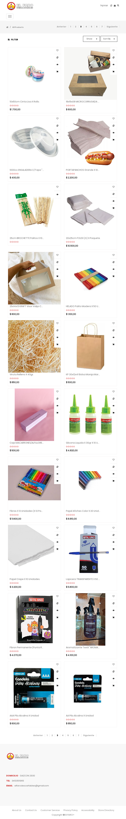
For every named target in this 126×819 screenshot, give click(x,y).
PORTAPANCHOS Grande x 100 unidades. (83, 170)
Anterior (61, 26)
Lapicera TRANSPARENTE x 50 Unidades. (83, 579)
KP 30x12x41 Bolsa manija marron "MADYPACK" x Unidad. (83, 374)
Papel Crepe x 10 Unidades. (25, 579)
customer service (50, 810)
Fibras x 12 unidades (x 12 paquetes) (27, 511)
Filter (13, 39)
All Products (18, 27)
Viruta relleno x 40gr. (22, 374)
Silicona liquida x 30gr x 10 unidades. (83, 443)
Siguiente (112, 26)
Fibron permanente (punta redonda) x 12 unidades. (27, 647)
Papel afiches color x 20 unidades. (83, 511)
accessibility (87, 810)
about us (16, 810)
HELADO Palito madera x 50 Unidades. (83, 306)
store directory (106, 810)
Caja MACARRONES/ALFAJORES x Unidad (27, 443)
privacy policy (70, 810)
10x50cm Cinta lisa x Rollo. (25, 101)
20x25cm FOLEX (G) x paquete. (83, 238)
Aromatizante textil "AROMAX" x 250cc (83, 647)
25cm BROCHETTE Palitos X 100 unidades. (27, 238)
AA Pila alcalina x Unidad (80, 715)
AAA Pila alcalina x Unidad (24, 715)
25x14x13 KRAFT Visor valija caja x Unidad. (27, 306)
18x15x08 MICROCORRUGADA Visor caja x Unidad (83, 101)
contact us (31, 810)
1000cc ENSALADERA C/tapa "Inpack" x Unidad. (27, 170)
